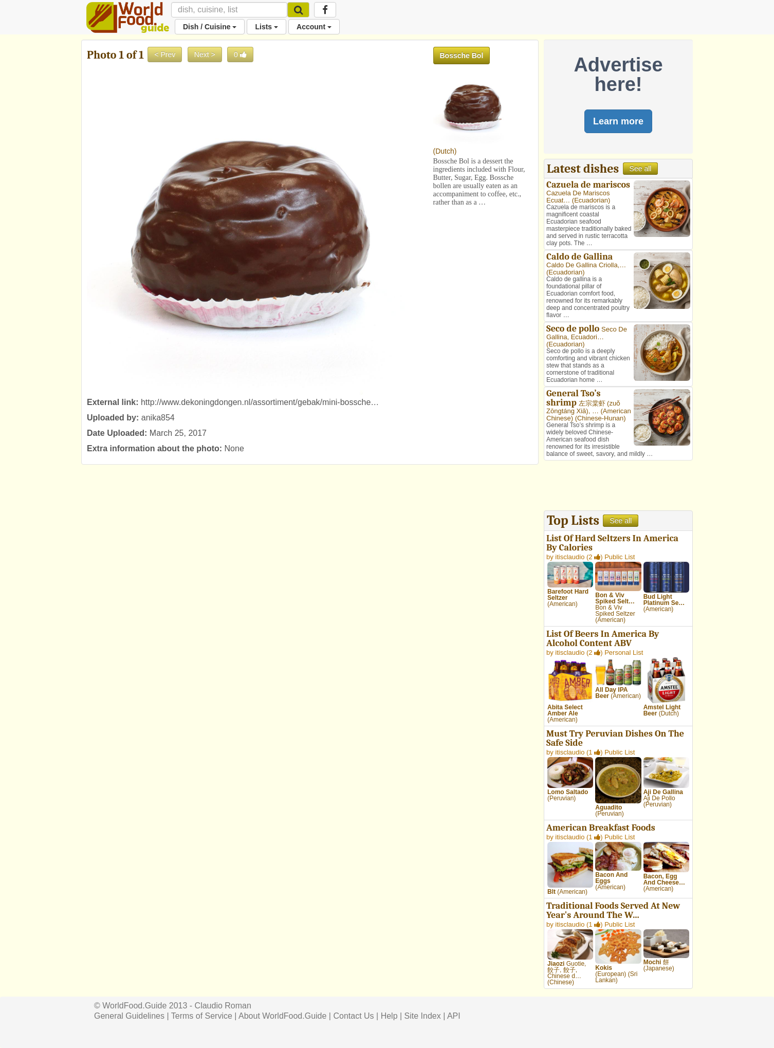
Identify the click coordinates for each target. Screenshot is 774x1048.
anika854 (158, 417)
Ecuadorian (591, 200)
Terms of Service (201, 1016)
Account (314, 27)
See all (641, 168)
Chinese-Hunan (600, 418)
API (453, 1016)
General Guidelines (129, 1016)
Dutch (444, 151)
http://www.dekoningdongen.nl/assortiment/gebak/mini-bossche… (260, 402)
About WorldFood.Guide (282, 1016)
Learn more (618, 121)
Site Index (422, 1016)
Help (389, 1016)
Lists (266, 27)
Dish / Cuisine (209, 27)
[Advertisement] (618, 486)
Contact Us (353, 1016)
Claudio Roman (223, 1005)
